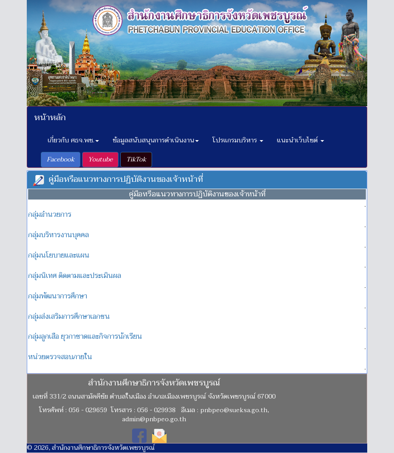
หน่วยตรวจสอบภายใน (60, 357)
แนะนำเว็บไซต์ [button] (300, 140)
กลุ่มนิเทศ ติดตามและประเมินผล (74, 276)
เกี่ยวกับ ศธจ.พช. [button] (73, 140)
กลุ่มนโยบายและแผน (58, 255)
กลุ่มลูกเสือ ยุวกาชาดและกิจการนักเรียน (85, 336)
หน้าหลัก (50, 118)
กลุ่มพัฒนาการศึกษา (57, 296)
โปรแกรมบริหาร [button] (237, 140)
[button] (60, 159)
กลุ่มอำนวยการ (49, 214)
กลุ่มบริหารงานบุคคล (58, 235)
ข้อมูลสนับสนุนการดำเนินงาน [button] (156, 140)
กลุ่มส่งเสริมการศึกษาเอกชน (69, 316)
